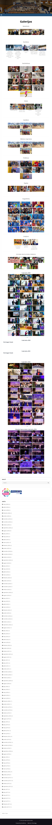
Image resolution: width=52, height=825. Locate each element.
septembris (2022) (7, 624)
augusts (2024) (6, 563)
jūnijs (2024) (6, 566)
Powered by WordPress (21, 823)
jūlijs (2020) (5, 686)
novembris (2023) (7, 586)
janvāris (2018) (6, 774)
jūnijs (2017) (6, 792)
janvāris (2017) (6, 807)
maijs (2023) (6, 601)
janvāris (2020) (6, 704)
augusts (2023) (6, 595)
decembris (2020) (7, 671)
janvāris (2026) (6, 516)
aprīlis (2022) (6, 639)
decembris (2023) (7, 583)
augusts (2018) (6, 754)
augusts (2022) (6, 627)
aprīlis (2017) (6, 798)
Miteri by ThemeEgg (32, 823)
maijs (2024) (6, 569)
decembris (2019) (7, 707)
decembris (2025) (7, 519)
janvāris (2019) (6, 739)
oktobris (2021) (6, 651)
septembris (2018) (7, 751)
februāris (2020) (6, 701)
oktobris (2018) (6, 748)
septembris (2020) (7, 680)
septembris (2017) (7, 786)
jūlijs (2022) (5, 630)
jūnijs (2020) (6, 689)
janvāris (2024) (6, 580)
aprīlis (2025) (6, 539)
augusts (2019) (6, 718)
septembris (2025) (7, 527)
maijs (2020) (6, 692)
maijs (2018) (6, 763)
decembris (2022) (7, 616)
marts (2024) (6, 574)
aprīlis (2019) (6, 730)
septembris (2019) (7, 716)
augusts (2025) (6, 530)
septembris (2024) (7, 560)
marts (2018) (6, 768)
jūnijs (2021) (6, 663)
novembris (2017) (7, 780)
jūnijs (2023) (6, 598)
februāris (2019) (6, 736)
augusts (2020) (6, 683)
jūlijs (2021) (5, 660)
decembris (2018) (7, 742)
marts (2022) (6, 642)
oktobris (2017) (6, 783)
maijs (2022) (6, 636)
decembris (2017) (7, 777)
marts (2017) (6, 801)
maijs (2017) (6, 795)
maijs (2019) (6, 727)
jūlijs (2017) (5, 789)
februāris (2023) (6, 610)
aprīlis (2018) (6, 765)
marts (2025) (6, 542)
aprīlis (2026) (6, 507)
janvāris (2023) (6, 613)
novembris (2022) (7, 619)
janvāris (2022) (6, 648)
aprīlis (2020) (6, 695)
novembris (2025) (7, 522)
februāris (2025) (6, 545)
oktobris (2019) (6, 713)
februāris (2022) (6, 645)
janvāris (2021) (6, 669)
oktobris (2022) (6, 621)
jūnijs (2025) (6, 533)
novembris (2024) (7, 554)
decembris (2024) (7, 551)
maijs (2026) (6, 504)
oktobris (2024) (6, 557)
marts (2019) (6, 733)
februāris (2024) (6, 577)
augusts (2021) (6, 657)
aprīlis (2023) (6, 604)
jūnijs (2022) (6, 633)
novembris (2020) (7, 674)
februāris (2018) (6, 771)
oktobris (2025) (6, 524)
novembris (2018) (7, 745)
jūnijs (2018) (6, 760)
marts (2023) (6, 607)
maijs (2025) (6, 536)
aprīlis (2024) (6, 571)
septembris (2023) (7, 592)
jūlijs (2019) (5, 721)
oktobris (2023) (6, 589)
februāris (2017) (6, 804)
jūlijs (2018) (5, 757)
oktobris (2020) (6, 677)
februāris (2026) (6, 513)
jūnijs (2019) (6, 724)
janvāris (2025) (6, 548)
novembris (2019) (7, 710)
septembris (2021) (7, 654)
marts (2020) (6, 698)
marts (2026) (6, 510)
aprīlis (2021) (6, 666)
